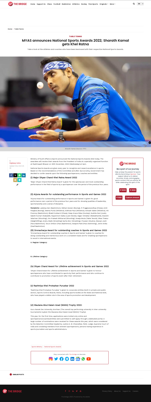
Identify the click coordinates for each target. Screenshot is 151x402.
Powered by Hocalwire (82, 397)
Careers (135, 391)
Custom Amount (132, 197)
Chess (49, 4)
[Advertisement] (75, 20)
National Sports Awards (52, 347)
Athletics (76, 4)
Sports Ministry (37, 347)
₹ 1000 (119, 197)
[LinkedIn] (24, 175)
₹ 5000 (123, 190)
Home (33, 4)
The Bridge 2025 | (67, 397)
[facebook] (11, 175)
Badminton (66, 4)
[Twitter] (15, 175)
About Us (117, 391)
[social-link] (17, 185)
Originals (104, 4)
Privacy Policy (107, 391)
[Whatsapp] (19, 175)
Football (57, 4)
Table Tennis (75, 36)
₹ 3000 (133, 190)
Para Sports (93, 4)
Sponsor (133, 174)
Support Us (41, 4)
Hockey (84, 4)
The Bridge (73, 354)
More (112, 4)
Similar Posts (18, 374)
